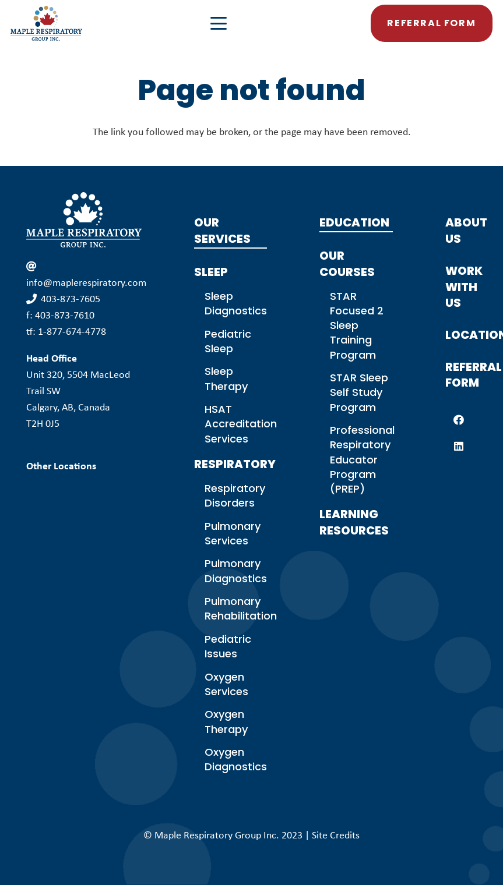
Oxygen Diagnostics (236, 759)
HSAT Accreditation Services (241, 423)
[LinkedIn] (458, 446)
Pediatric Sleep (228, 341)
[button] (279, 23)
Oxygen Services (226, 684)
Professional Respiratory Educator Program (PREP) (362, 459)
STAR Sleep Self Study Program (359, 392)
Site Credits (336, 835)
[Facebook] (458, 420)
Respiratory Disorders (235, 495)
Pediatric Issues (228, 646)
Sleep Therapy (226, 378)
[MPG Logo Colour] (46, 23)
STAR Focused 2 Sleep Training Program (357, 325)
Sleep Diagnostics (236, 303)
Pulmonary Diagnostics (236, 570)
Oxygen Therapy (226, 721)
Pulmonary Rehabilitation (241, 608)
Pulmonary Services (233, 533)
